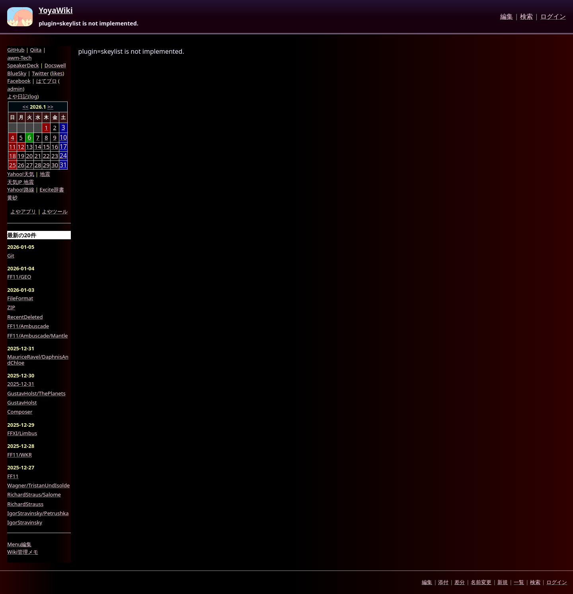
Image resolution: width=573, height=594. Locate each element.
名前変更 (481, 582)
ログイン (553, 16)
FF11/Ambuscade (28, 326)
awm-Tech (19, 57)
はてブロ (46, 80)
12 (21, 146)
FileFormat (20, 298)
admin (15, 88)
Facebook (18, 80)
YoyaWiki (56, 10)
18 (12, 156)
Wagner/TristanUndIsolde (38, 485)
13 (29, 146)
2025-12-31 (20, 384)
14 (37, 146)
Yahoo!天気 (20, 174)
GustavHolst (22, 402)
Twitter (40, 73)
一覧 (519, 582)
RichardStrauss (25, 504)
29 (46, 165)
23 (54, 156)
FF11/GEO (19, 276)
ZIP (11, 307)
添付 (443, 582)
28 (37, 165)
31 (63, 165)
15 (46, 146)
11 (12, 146)
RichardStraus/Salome (34, 494)
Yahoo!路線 (20, 189)
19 (21, 156)
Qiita (35, 49)
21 (37, 156)
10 (63, 137)
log (33, 96)
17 (63, 147)
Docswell (55, 65)
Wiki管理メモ (22, 551)
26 (21, 165)
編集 (506, 16)
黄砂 (12, 197)
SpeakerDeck (23, 65)
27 (29, 165)
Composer (19, 411)
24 (63, 156)
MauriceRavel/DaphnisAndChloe (37, 359)
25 (12, 165)
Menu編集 (19, 544)
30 (54, 165)
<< (26, 106)
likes (57, 73)
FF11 (12, 476)
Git (10, 255)
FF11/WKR (19, 454)
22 (46, 156)
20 (29, 156)
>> (50, 106)
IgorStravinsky (24, 522)
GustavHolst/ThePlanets (36, 393)
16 (54, 146)
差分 (459, 582)
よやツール (55, 211)
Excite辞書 (52, 189)
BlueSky (16, 73)
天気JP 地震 (20, 182)
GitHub (15, 49)
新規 (502, 582)
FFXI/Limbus (22, 433)
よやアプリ (23, 211)
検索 (526, 16)
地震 (45, 174)
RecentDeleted (25, 317)
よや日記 (17, 96)
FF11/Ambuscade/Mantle (37, 335)
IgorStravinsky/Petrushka (37, 513)
